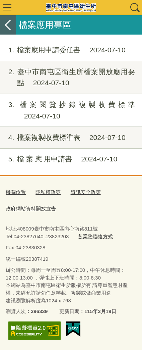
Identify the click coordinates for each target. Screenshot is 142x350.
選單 (7, 7)
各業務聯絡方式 (95, 236)
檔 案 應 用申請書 (58, 159)
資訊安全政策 (86, 192)
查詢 (134, 7)
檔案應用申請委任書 (63, 50)
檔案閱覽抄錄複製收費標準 (67, 110)
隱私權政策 (48, 192)
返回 (8, 25)
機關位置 (16, 192)
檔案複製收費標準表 (63, 137)
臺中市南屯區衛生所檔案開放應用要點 (67, 77)
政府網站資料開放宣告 (31, 208)
